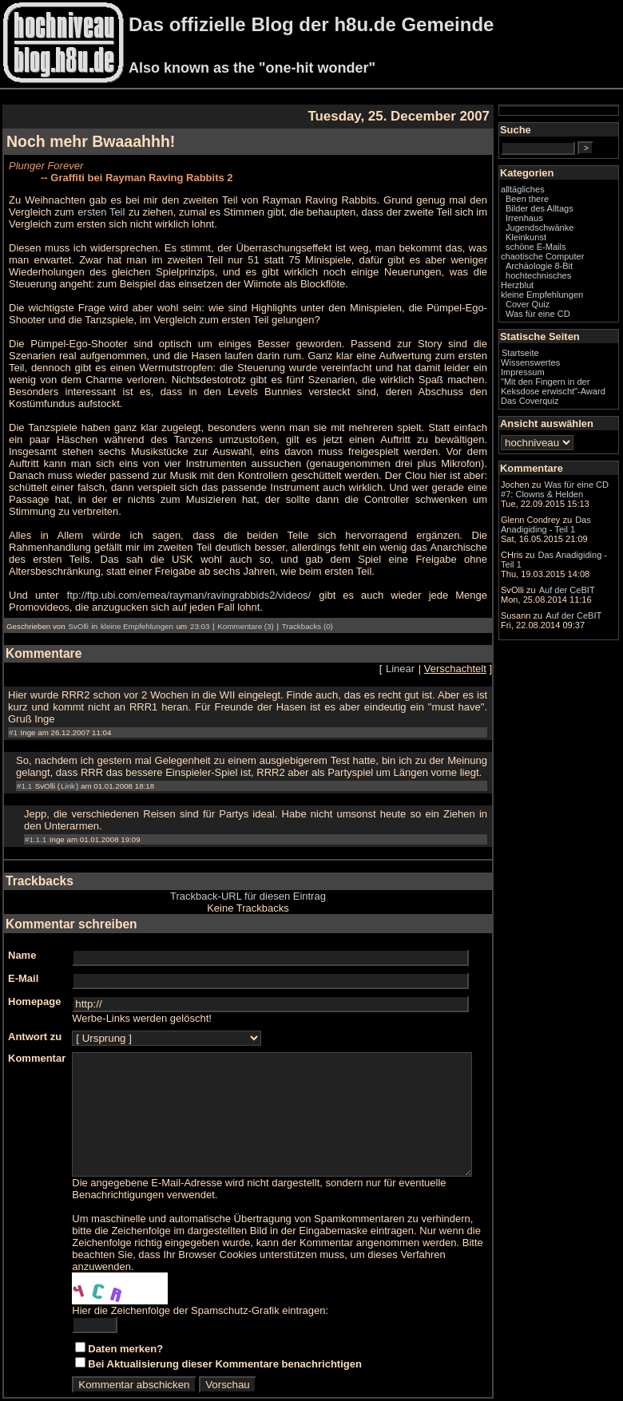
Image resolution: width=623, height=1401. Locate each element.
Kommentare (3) (245, 602)
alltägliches (555, 203)
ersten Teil (57, 212)
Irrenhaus (556, 231)
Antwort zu (35, 1001)
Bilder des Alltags (571, 222)
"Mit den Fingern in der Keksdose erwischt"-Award (569, 414)
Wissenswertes (562, 385)
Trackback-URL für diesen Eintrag (264, 860)
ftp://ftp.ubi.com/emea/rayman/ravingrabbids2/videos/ (180, 571)
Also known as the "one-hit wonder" (252, 68)
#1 (13, 696)
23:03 (199, 602)
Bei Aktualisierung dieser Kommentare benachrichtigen (225, 1340)
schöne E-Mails (568, 260)
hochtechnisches (570, 298)
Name (22, 919)
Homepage (34, 966)
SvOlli (78, 602)
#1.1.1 (35, 803)
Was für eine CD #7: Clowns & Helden (572, 538)
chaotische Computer (554, 274)
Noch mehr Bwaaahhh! (90, 141)
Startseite (552, 376)
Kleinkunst (558, 250)
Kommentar (36, 1022)
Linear (432, 645)
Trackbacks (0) (307, 602)
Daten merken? (125, 1325)
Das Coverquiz (561, 433)
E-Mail (23, 942)
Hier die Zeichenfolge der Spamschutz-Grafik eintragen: (200, 1286)
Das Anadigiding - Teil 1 (570, 642)
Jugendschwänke (571, 241)
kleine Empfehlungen (137, 602)
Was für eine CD (570, 337)
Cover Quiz (559, 327)
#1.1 (24, 750)
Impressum (555, 395)
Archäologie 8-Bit (571, 289)
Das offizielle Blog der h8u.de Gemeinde (311, 24)
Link (68, 750)
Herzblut (549, 308)
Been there (559, 212)
